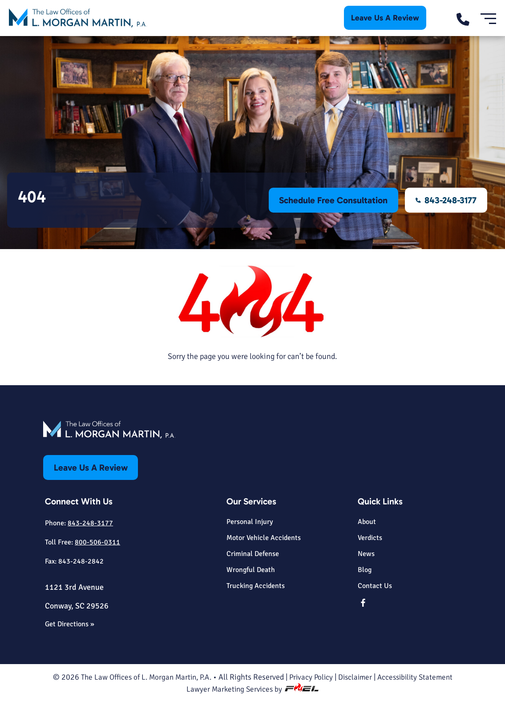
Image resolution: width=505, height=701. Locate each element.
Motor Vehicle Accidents (263, 537)
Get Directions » (69, 623)
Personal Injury (249, 521)
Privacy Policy (312, 676)
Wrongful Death (250, 569)
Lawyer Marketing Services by (252, 688)
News (366, 553)
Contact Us (375, 585)
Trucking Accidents (255, 585)
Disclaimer (358, 676)
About (367, 521)
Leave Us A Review (385, 18)
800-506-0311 (97, 541)
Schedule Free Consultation (332, 200)
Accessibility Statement (420, 676)
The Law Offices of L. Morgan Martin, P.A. (142, 676)
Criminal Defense (252, 553)
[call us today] (468, 18)
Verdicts (370, 537)
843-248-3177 (446, 200)
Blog (365, 569)
